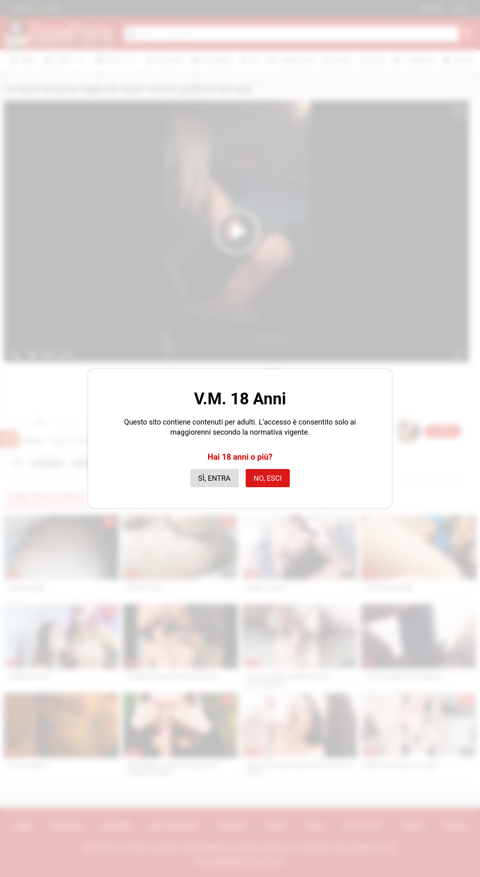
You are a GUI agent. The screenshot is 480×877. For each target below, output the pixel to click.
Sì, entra (214, 478)
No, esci (268, 478)
